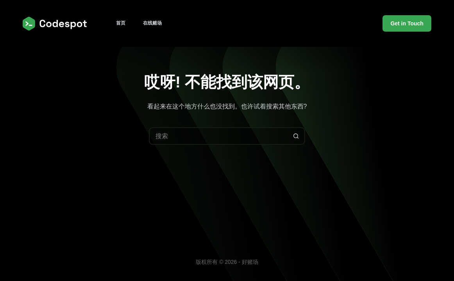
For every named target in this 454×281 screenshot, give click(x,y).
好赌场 (250, 262)
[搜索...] (218, 136)
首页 (120, 23)
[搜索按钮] (296, 136)
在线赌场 (152, 23)
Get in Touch (407, 23)
